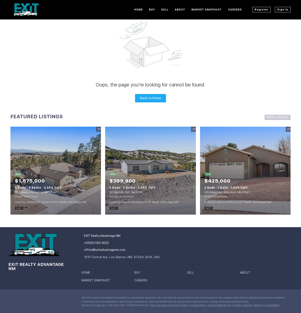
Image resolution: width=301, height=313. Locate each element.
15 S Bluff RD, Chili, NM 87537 (126, 192)
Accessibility (272, 305)
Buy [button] (152, 9)
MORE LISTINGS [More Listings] (277, 117)
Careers (235, 9)
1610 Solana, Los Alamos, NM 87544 (36, 192)
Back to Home (150, 98)
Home (138, 9)
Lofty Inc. (101, 305)
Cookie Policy (198, 305)
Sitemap (258, 305)
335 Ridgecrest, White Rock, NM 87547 (227, 192)
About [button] (180, 9)
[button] (87, 273)
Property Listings (242, 305)
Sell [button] (164, 9)
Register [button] (261, 9)
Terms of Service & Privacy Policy (169, 305)
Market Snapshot (206, 9)
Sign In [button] (282, 9)
